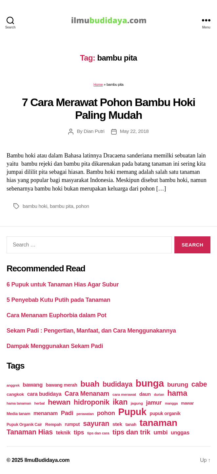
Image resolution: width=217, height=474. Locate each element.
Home (98, 84)
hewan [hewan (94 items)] (59, 402)
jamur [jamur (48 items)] (154, 402)
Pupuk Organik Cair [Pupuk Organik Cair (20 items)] (24, 424)
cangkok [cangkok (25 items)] (15, 394)
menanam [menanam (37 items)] (45, 413)
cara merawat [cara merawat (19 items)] (124, 394)
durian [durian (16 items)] (159, 394)
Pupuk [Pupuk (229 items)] (132, 412)
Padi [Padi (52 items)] (67, 413)
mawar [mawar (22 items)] (187, 403)
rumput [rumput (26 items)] (72, 424)
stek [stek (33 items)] (117, 424)
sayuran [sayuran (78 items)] (96, 424)
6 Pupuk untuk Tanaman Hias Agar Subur (63, 284)
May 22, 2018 (134, 131)
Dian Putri (94, 131)
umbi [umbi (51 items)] (160, 432)
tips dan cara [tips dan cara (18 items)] (98, 433)
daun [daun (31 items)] (145, 394)
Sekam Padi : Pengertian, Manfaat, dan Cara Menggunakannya (91, 330)
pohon (82, 206)
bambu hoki (35, 206)
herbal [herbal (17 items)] (39, 403)
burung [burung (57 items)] (177, 384)
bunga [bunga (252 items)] (150, 383)
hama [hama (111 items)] (177, 393)
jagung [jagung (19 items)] (137, 403)
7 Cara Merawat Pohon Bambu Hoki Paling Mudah (108, 108)
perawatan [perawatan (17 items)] (85, 414)
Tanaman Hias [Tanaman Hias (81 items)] (30, 432)
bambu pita (61, 206)
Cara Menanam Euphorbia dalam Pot (56, 315)
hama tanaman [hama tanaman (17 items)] (19, 403)
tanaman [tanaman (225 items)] (158, 422)
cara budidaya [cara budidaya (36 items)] (44, 394)
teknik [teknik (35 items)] (63, 432)
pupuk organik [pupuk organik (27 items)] (165, 413)
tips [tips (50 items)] (79, 432)
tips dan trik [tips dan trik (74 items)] (131, 432)
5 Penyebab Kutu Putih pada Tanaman (58, 300)
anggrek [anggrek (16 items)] (13, 385)
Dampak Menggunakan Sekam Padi (55, 346)
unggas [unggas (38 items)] (180, 432)
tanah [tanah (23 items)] (130, 424)
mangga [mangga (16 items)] (171, 403)
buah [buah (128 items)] (89, 383)
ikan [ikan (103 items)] (120, 402)
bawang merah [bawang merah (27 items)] (61, 385)
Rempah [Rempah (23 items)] (53, 424)
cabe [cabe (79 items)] (199, 384)
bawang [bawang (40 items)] (33, 385)
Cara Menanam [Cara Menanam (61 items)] (87, 393)
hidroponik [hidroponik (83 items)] (91, 402)
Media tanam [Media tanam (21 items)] (18, 413)
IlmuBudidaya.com (46, 460)
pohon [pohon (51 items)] (106, 413)
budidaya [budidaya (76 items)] (117, 384)
